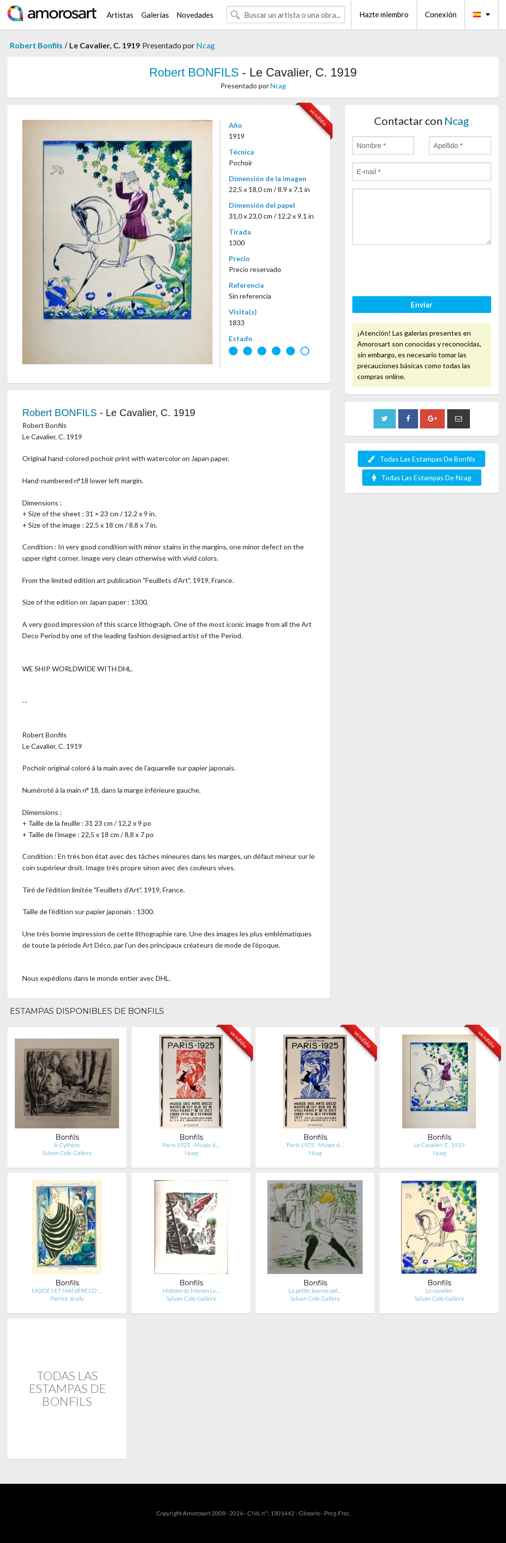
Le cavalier (439, 1290)
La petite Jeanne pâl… (315, 1290)
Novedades (194, 14)
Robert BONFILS (194, 72)
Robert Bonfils (36, 45)
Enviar (421, 304)
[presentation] (427, 272)
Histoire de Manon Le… (191, 1290)
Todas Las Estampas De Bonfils (421, 459)
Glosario (309, 1513)
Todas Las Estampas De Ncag (421, 477)
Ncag (205, 45)
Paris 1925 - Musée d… (191, 1145)
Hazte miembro (384, 14)
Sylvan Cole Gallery (67, 1153)
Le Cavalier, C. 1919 (439, 1145)
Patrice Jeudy (67, 1298)
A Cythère (67, 1145)
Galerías (155, 14)
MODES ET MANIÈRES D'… (67, 1290)
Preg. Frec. (337, 1513)
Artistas (120, 14)
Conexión (441, 14)
